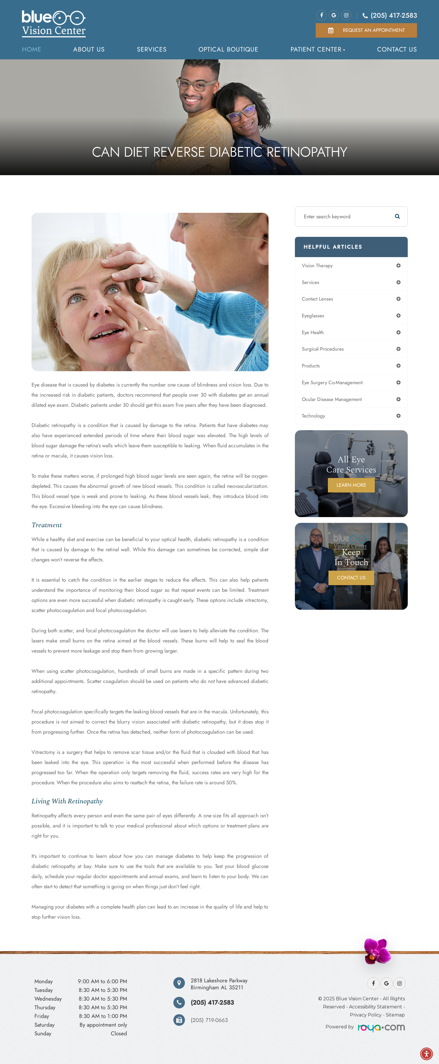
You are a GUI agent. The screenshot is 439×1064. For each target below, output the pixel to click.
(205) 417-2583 (394, 15)
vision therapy (320, 266)
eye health (315, 334)
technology (316, 419)
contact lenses (320, 300)
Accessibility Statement (375, 1007)
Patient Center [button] (318, 49)
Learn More (351, 489)
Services (152, 49)
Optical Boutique (228, 49)
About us (89, 49)
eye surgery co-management (335, 385)
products (313, 368)
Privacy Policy (366, 1015)
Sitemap (395, 1015)
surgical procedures (326, 351)
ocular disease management (335, 402)
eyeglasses (315, 317)
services (313, 283)
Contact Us (397, 49)
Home (31, 49)
